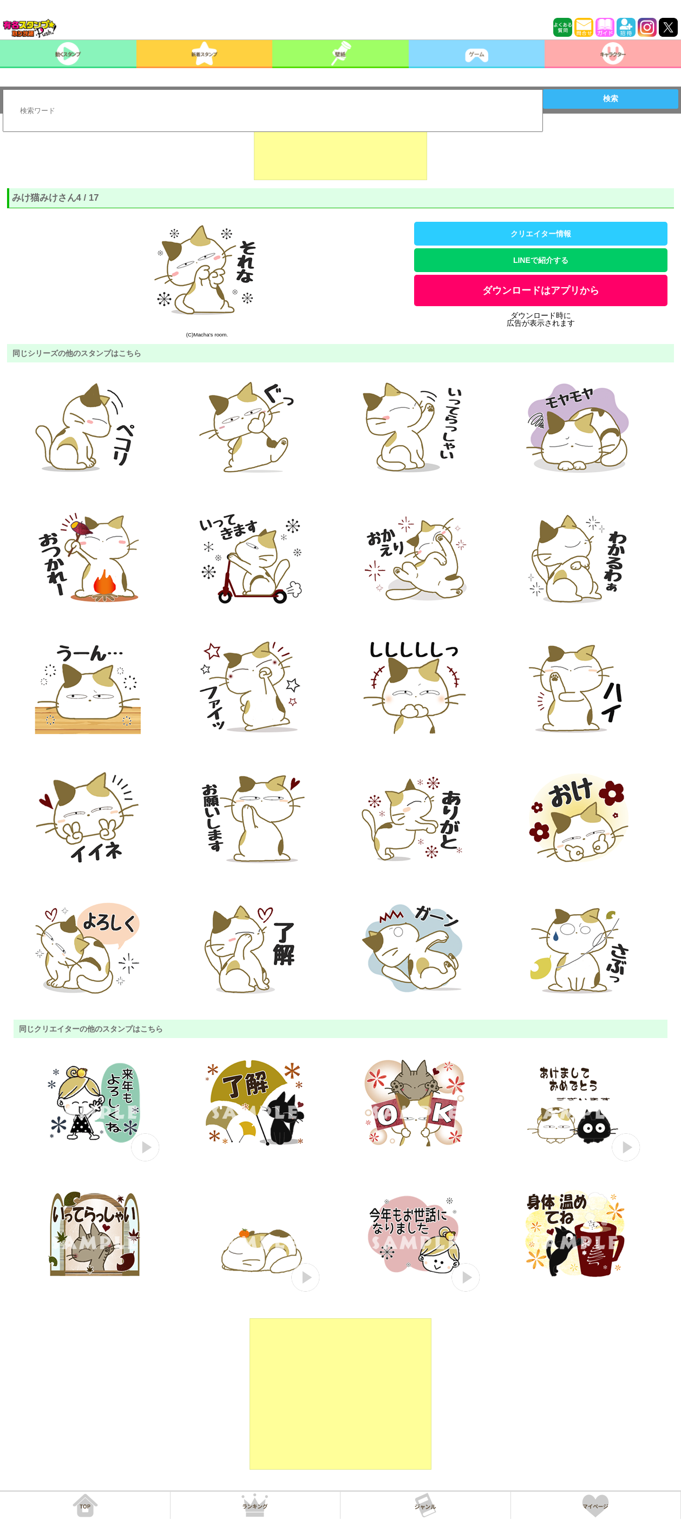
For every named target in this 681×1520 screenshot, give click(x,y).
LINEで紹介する (540, 260)
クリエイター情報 (540, 233)
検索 (610, 98)
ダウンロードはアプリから (540, 290)
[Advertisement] (340, 153)
